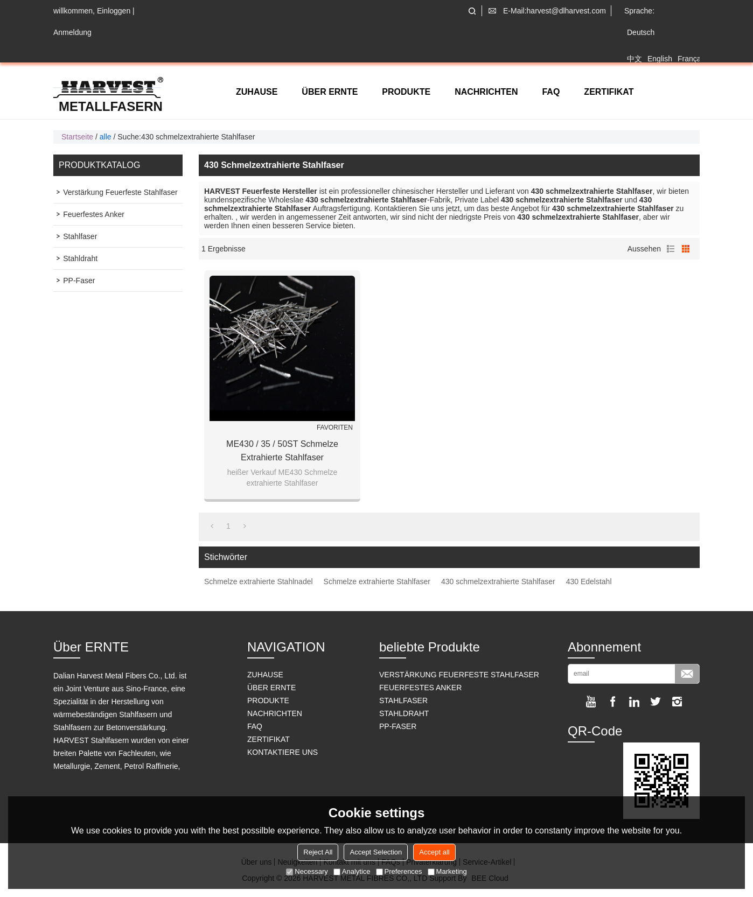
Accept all (434, 852)
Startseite (77, 136)
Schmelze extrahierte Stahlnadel (258, 581)
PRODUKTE (406, 91)
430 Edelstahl (589, 581)
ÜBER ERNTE (330, 91)
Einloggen (113, 10)
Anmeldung (72, 32)
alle (105, 136)
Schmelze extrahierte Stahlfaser (377, 581)
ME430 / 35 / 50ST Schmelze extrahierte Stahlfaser (282, 450)
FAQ (551, 91)
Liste (670, 248)
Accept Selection (376, 852)
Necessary (306, 871)
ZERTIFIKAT (608, 91)
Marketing (447, 871)
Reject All (317, 852)
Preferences (399, 871)
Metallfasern (111, 107)
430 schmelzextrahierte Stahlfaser (498, 581)
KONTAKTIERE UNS (282, 752)
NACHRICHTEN (486, 91)
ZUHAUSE (256, 91)
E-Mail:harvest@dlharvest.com (554, 10)
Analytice (352, 871)
